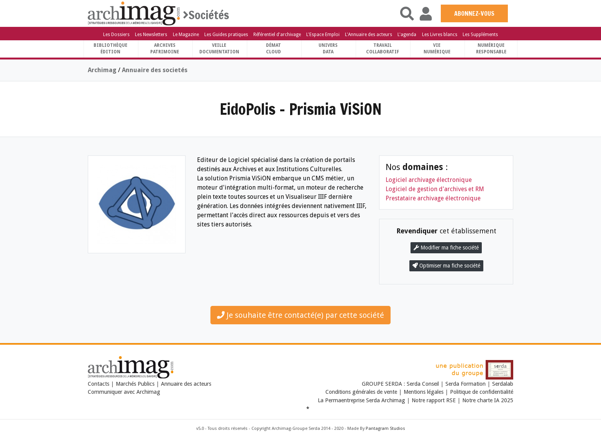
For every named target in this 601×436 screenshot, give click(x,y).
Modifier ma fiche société (446, 247)
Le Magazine (186, 34)
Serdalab (502, 384)
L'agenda (406, 34)
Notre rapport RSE (434, 400)
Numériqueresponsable (491, 48)
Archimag (102, 70)
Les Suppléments (480, 34)
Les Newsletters (151, 34)
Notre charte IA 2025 (487, 400)
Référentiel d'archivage (277, 34)
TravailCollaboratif (382, 48)
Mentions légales (423, 392)
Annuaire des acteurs (186, 384)
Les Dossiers (116, 34)
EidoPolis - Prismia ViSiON (301, 109)
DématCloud (273, 48)
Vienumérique (437, 48)
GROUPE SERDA (383, 384)
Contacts (98, 384)
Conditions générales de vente (361, 392)
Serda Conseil (423, 384)
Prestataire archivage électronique (433, 198)
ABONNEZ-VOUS (474, 13)
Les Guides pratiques (226, 34)
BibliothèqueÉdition (110, 48)
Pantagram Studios (385, 428)
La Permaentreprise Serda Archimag (361, 400)
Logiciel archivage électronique (429, 179)
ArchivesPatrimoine (164, 48)
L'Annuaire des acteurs (368, 34)
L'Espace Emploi (323, 34)
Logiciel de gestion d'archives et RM (435, 189)
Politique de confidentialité (481, 392)
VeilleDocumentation (219, 48)
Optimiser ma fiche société (446, 266)
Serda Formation (466, 384)
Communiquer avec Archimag (124, 392)
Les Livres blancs (439, 34)
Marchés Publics (135, 384)
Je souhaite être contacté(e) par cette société (300, 315)
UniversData (328, 48)
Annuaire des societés (154, 70)
